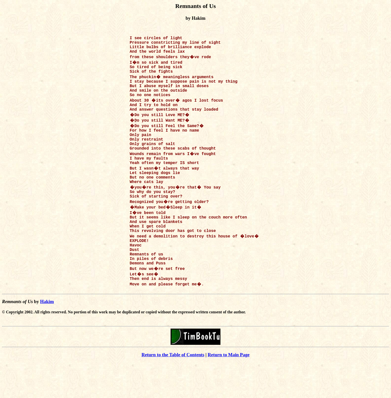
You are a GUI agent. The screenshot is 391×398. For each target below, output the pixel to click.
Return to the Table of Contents (172, 390)
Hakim (47, 337)
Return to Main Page (229, 390)
